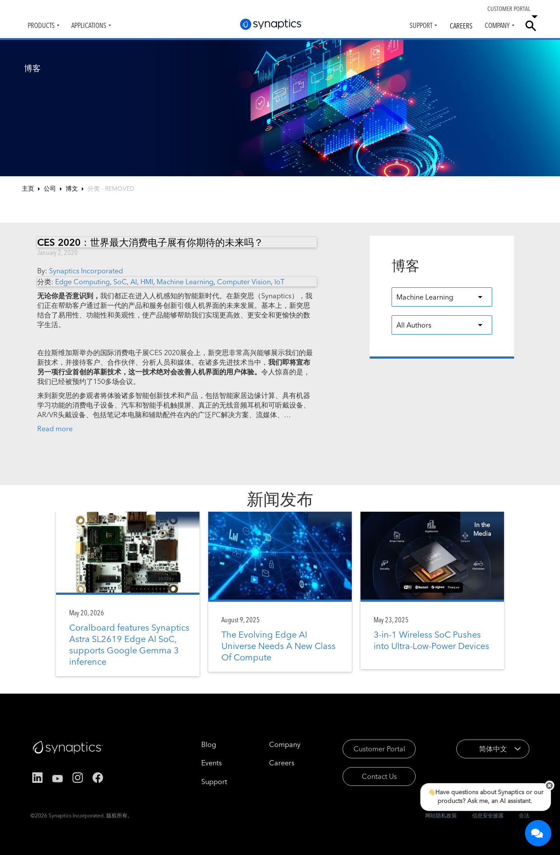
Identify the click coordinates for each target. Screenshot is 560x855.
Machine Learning (185, 281)
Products (41, 25)
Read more (55, 428)
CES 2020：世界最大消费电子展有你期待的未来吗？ (150, 242)
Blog (208, 744)
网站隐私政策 (441, 815)
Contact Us (379, 776)
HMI (146, 281)
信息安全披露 (488, 815)
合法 (524, 815)
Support (421, 25)
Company (497, 25)
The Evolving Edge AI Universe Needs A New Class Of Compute (278, 646)
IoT (279, 281)
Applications (88, 25)
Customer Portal (379, 748)
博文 (72, 188)
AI (133, 281)
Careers (461, 25)
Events (211, 762)
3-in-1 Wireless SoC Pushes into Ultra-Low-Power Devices (431, 640)
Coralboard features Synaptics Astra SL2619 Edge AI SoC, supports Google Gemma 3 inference (129, 644)
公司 (50, 188)
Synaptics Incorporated (86, 270)
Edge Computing (82, 281)
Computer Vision (244, 281)
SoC (120, 281)
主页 (28, 188)
